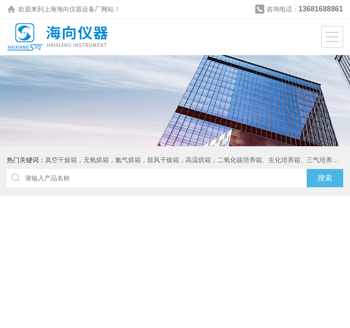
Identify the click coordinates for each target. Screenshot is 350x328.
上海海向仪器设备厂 (72, 9)
